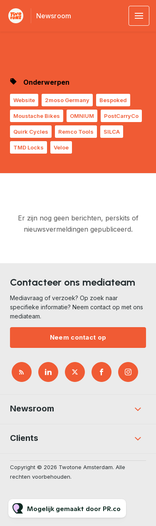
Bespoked (113, 100)
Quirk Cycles (30, 131)
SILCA (112, 131)
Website (24, 100)
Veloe (61, 147)
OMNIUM (82, 116)
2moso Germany (67, 100)
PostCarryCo (121, 116)
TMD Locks (28, 147)
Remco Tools (76, 131)
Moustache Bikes (36, 116)
